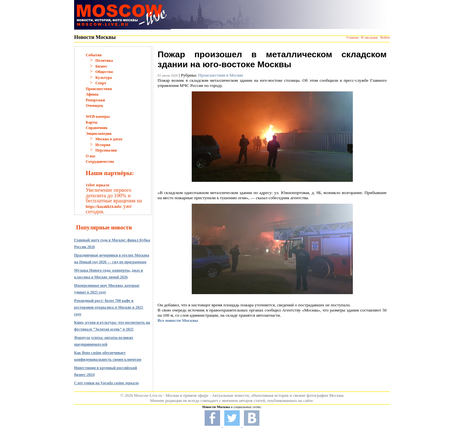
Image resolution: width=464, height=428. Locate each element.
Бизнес (101, 66)
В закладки (369, 37)
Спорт (100, 83)
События (94, 55)
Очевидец (94, 105)
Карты (91, 122)
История (102, 145)
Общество (104, 72)
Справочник (97, 128)
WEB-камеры (98, 116)
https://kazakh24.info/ (104, 206)
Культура (103, 77)
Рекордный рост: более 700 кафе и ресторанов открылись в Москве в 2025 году (108, 307)
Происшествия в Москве (220, 75)
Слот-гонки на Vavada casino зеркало (106, 383)
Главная (352, 37)
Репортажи (95, 100)
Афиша (92, 94)
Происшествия (99, 89)
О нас (91, 156)
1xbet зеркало (97, 185)
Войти (385, 37)
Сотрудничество (100, 161)
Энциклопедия (98, 133)
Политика (104, 60)
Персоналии (106, 150)
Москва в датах (108, 139)
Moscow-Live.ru (148, 395)
